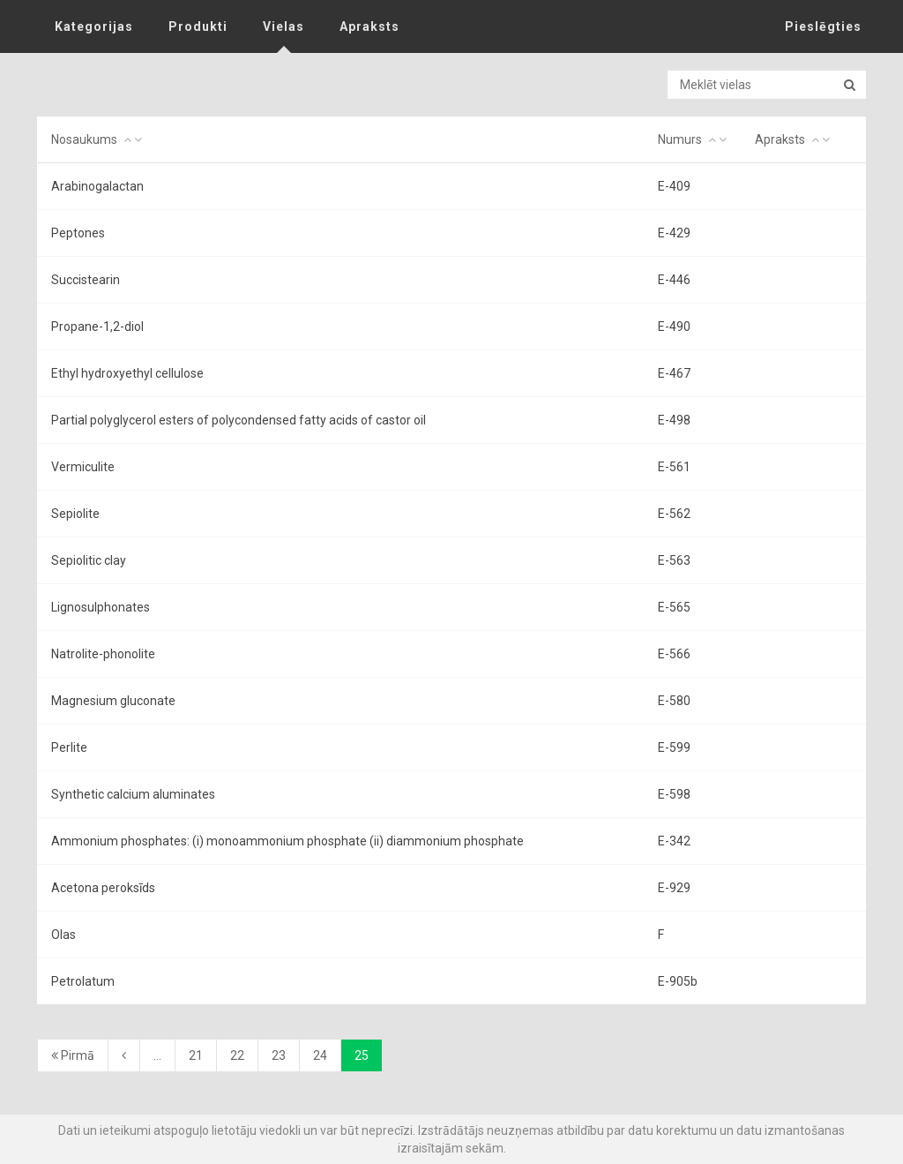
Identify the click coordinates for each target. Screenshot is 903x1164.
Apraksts (369, 26)
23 (279, 1055)
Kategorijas (94, 26)
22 (237, 1055)
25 (361, 1055)
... (157, 1055)
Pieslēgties (823, 26)
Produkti (198, 26)
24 (320, 1055)
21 (196, 1055)
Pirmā (72, 1055)
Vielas (283, 26)
